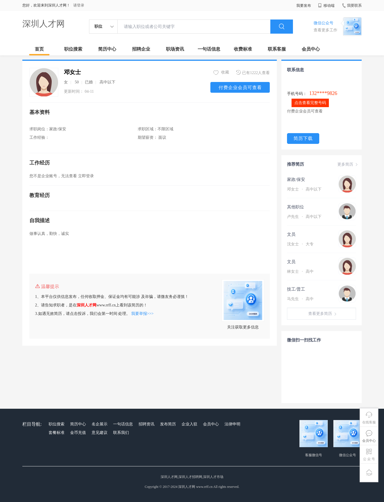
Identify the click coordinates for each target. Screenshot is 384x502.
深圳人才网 (43, 23)
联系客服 (277, 49)
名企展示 (99, 424)
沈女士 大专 (300, 244)
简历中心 (107, 49)
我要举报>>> (142, 313)
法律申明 (232, 424)
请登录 (78, 5)
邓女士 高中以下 (304, 189)
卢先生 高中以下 (304, 217)
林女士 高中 (300, 271)
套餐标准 (56, 432)
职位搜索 (73, 49)
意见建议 (99, 432)
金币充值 (78, 432)
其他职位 (295, 207)
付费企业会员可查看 (240, 87)
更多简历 (348, 164)
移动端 (326, 5)
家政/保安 (296, 179)
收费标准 (243, 49)
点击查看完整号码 (310, 103)
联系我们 (121, 432)
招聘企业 (141, 49)
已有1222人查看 (253, 72)
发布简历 (168, 424)
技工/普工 (296, 289)
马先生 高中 (300, 299)
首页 (39, 49)
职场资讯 (175, 49)
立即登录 (86, 176)
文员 (291, 234)
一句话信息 (209, 49)
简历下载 (303, 138)
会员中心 (311, 49)
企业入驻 (189, 424)
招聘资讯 (146, 424)
